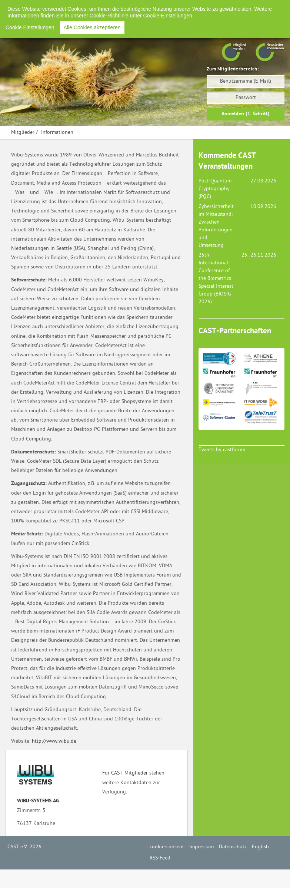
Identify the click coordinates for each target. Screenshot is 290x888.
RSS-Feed (259, 7)
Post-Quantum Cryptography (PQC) (215, 189)
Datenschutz (200, 7)
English (231, 7)
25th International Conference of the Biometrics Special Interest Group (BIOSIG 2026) (216, 279)
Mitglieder (22, 132)
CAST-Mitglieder (129, 773)
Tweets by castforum (222, 449)
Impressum (165, 7)
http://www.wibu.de (54, 741)
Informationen (57, 132)
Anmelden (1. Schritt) (245, 114)
